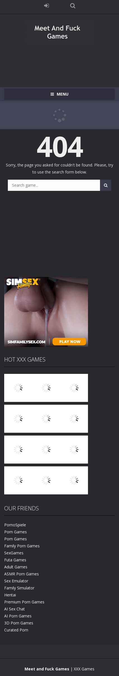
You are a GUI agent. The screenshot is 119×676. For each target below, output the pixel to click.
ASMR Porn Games (21, 574)
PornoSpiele (15, 524)
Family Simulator (19, 588)
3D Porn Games (18, 623)
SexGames (13, 552)
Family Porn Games (22, 545)
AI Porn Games (18, 616)
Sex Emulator (16, 581)
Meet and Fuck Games (47, 669)
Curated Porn (16, 630)
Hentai (10, 595)
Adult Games (15, 566)
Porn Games (15, 531)
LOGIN (46, 5)
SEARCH (72, 5)
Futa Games (15, 559)
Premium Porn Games (24, 602)
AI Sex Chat (14, 609)
